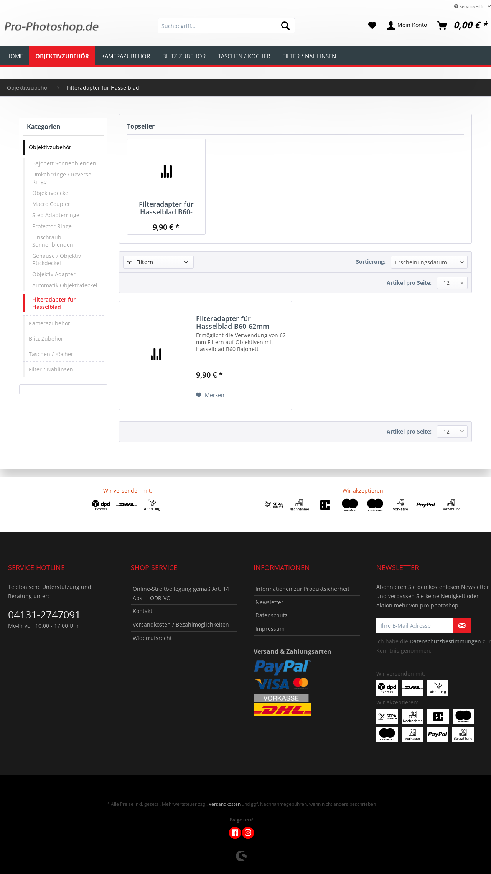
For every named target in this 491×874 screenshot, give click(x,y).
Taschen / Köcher (51, 354)
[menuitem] (226, 29)
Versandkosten (225, 804)
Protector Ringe (52, 226)
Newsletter (269, 602)
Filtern (140, 261)
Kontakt (142, 611)
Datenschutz (271, 615)
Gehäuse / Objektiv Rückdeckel (56, 259)
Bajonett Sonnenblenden (64, 163)
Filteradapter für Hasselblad (54, 303)
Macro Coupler (51, 204)
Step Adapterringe (55, 215)
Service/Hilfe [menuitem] (470, 6)
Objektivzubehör (50, 147)
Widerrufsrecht (152, 637)
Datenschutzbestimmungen (445, 641)
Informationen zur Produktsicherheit (302, 588)
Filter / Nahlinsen (51, 369)
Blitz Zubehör (46, 338)
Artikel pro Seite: (409, 282)
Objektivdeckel (51, 192)
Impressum (270, 628)
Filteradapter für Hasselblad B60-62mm (166, 208)
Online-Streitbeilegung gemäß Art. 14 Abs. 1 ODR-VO (181, 593)
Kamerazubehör (49, 323)
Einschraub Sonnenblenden (52, 241)
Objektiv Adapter (54, 274)
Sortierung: (371, 261)
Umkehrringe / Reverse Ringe (61, 178)
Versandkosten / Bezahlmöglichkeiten (181, 624)
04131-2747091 (44, 614)
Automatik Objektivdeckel (64, 285)
